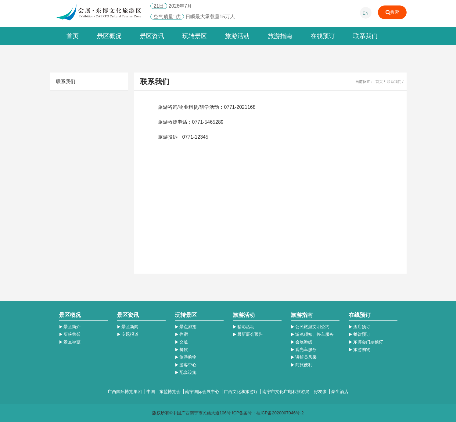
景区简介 (70, 326)
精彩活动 (244, 326)
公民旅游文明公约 (310, 326)
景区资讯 (152, 36)
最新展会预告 (248, 334)
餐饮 (181, 349)
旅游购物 (186, 357)
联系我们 (365, 36)
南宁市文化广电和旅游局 (286, 391)
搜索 (392, 12)
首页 (72, 36)
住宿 (181, 334)
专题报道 (128, 334)
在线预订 (323, 36)
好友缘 (321, 391)
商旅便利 (302, 364)
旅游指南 (280, 36)
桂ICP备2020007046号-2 (280, 412)
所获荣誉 (70, 334)
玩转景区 (194, 36)
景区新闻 (128, 326)
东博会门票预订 (366, 341)
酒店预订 (360, 326)
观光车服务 (304, 349)
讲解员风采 (304, 357)
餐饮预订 (360, 334)
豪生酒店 (339, 391)
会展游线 (302, 341)
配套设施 (186, 372)
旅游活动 (237, 36)
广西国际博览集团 (125, 391)
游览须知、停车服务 (312, 334)
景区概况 (109, 36)
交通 (181, 341)
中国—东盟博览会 (164, 391)
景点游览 (186, 326)
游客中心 (186, 364)
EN (365, 13)
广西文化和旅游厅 (241, 391)
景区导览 (70, 341)
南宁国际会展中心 (203, 391)
